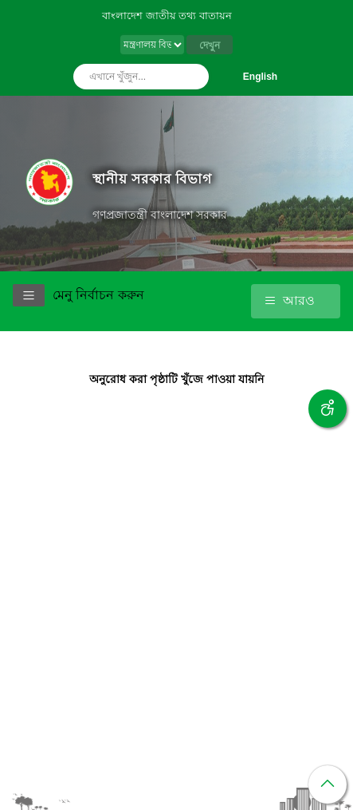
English (260, 76)
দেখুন (209, 45)
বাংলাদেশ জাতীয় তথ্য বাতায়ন (167, 16)
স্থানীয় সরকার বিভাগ (152, 179)
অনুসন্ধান (193, 76)
